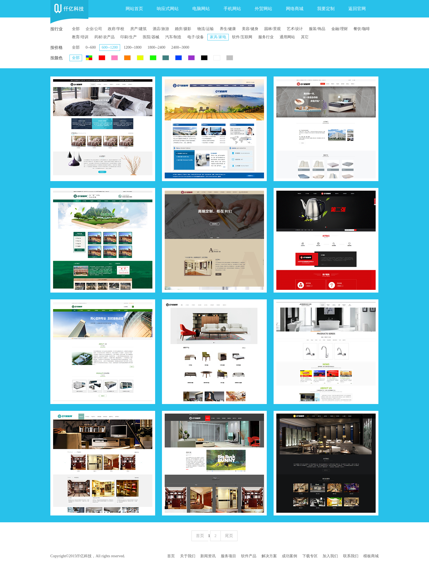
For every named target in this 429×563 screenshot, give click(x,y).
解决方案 (269, 556)
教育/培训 (80, 37)
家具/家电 (218, 37)
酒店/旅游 (161, 29)
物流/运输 (205, 29)
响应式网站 (168, 8)
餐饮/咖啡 (361, 29)
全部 (76, 29)
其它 (305, 37)
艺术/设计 (295, 29)
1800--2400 (156, 47)
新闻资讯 (208, 556)
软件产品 (248, 556)
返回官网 (357, 8)
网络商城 (294, 8)
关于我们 (187, 556)
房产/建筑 (138, 29)
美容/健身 (250, 29)
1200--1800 (132, 47)
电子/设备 (195, 37)
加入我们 (330, 556)
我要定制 (326, 8)
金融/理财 (339, 29)
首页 (171, 556)
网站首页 (134, 8)
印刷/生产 (128, 37)
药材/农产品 (104, 37)
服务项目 (228, 556)
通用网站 (287, 37)
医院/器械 (151, 37)
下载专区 (310, 556)
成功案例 (289, 556)
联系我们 (350, 556)
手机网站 (232, 8)
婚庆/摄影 (183, 29)
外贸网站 (263, 8)
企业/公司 (94, 29)
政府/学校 (116, 29)
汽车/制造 (173, 37)
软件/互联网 (242, 37)
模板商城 (371, 556)
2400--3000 (180, 47)
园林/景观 (272, 29)
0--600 (91, 47)
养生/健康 (228, 29)
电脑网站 (201, 8)
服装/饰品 (317, 29)
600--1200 (110, 47)
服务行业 (266, 37)
